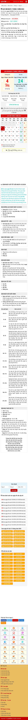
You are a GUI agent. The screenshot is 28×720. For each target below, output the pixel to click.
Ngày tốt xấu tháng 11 (7, 546)
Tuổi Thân (22, 658)
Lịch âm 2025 (19, 560)
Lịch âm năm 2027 (5, 675)
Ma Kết (5, 644)
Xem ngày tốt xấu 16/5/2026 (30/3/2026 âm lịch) (14, 525)
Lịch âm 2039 (19, 580)
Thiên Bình (4, 639)
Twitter (9, 620)
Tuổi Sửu (14, 649)
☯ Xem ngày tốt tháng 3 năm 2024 (14, 150)
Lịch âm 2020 (7, 554)
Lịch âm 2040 (7, 583)
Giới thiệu (3, 711)
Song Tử (22, 630)
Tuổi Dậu (5, 662)
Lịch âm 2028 (7, 565)
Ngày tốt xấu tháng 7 (7, 540)
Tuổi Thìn (13, 653)
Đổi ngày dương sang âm (7, 683)
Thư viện (3, 702)
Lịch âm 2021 (19, 554)
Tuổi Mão (5, 653)
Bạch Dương (5, 630)
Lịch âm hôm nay (5, 671)
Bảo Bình (14, 644)
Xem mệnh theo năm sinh (7, 690)
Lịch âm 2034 (7, 574)
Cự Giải (5, 634)
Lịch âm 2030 (7, 568)
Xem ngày (4, 677)
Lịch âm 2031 (19, 568)
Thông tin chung (5, 709)
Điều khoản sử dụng (6, 715)
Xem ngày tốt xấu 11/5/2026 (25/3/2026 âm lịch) (14, 511)
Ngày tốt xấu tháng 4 (19, 534)
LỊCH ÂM (5, 1)
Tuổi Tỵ (22, 653)
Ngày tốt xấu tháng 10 (19, 543)
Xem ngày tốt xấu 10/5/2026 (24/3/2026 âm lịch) (14, 508)
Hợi (18, 30)
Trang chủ (4, 666)
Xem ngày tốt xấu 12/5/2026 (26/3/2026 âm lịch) (14, 513)
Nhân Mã (22, 639)
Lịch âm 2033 (19, 571)
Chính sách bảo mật (5, 713)
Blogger (3, 622)
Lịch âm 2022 (7, 557)
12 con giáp (4, 686)
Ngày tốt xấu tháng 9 (7, 543)
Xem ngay (14, 490)
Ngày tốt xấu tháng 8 (19, 540)
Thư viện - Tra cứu (6, 700)
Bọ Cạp (13, 639)
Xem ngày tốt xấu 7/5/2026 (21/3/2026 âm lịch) (14, 499)
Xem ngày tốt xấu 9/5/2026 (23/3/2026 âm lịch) (14, 505)
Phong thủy (4, 704)
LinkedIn (21, 620)
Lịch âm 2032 (7, 571)
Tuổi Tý (5, 649)
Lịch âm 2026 (7, 563)
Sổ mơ (2, 706)
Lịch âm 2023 (19, 557)
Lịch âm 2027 (19, 563)
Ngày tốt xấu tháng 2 (19, 531)
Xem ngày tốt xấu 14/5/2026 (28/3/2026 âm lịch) (14, 519)
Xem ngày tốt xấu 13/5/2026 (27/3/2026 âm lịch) (14, 516)
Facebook (3, 620)
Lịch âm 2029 (19, 565)
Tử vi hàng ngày (5, 688)
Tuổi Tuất (14, 662)
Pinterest (15, 620)
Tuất (23, 30)
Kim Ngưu (13, 630)
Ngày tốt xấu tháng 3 (7, 534)
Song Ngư (22, 644)
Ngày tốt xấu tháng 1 (7, 531)
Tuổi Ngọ (5, 658)
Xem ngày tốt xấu (5, 680)
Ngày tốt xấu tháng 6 (19, 537)
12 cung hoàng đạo (6, 693)
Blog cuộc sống (5, 697)
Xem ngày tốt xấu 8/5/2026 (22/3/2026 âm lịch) (14, 502)
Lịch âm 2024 (7, 560)
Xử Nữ (22, 634)
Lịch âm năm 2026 (5, 673)
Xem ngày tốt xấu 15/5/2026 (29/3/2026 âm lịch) (14, 522)
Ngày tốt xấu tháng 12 (19, 546)
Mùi (21, 30)
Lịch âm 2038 (7, 580)
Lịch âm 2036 (7, 577)
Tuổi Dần (22, 649)
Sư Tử (13, 634)
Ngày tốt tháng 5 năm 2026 (7, 682)
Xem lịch (3, 668)
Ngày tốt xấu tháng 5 (7, 537)
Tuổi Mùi (14, 658)
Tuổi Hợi (22, 662)
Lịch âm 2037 (19, 577)
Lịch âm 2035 (19, 574)
